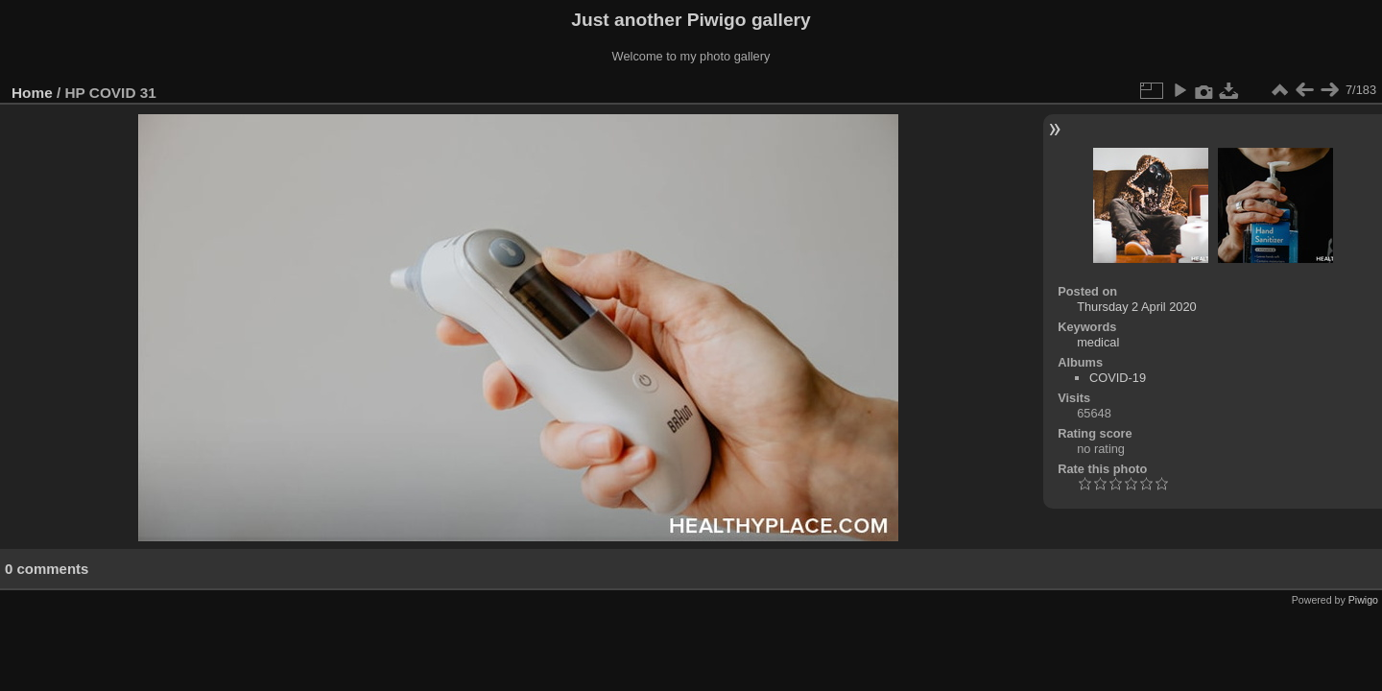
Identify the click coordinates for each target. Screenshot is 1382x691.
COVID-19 (1117, 377)
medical (1098, 342)
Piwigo (1363, 600)
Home (32, 92)
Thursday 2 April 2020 (1137, 306)
